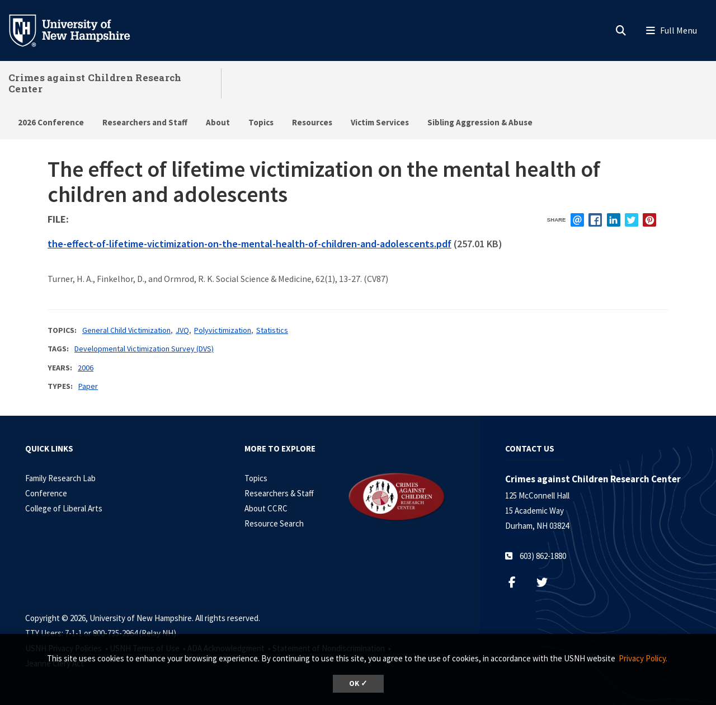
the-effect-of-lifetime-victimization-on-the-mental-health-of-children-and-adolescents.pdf (249, 243)
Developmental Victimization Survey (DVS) (144, 349)
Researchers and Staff (144, 122)
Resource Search (274, 523)
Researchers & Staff (279, 493)
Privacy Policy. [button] (643, 658)
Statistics (272, 330)
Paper (88, 386)
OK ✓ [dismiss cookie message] (358, 683)
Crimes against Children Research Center (95, 83)
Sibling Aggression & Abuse (480, 122)
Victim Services (380, 122)
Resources (312, 122)
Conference (46, 493)
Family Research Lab (60, 478)
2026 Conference (51, 122)
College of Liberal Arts (63, 508)
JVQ (182, 330)
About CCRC (266, 508)
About (218, 122)
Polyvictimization (222, 330)
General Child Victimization (126, 330)
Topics (261, 122)
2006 (85, 368)
